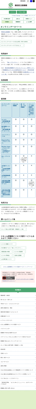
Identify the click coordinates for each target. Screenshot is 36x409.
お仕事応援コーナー (6, 259)
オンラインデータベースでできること (11, 45)
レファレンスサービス (6, 320)
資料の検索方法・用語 (6, 308)
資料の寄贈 (3, 366)
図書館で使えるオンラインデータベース (11, 341)
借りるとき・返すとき (6, 299)
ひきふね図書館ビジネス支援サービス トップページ (17, 266)
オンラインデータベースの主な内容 (14, 41)
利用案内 (7, 21)
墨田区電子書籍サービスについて (9, 312)
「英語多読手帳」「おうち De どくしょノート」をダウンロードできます (17, 383)
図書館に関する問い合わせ (8, 388)
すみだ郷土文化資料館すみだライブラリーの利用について (16, 374)
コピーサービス (5, 361)
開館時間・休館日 (5, 295)
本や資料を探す (7, 18)
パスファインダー (5, 328)
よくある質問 (29, 21)
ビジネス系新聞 (18, 251)
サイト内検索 (25, 15)
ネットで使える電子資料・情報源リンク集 (12, 229)
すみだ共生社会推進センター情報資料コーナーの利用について (17, 370)
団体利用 (3, 349)
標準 (28, 1)
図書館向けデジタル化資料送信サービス (14, 70)
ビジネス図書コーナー (7, 244)
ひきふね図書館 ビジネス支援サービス (11, 324)
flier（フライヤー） (12, 62)
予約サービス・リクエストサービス (10, 303)
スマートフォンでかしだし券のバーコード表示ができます (16, 336)
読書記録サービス (5, 316)
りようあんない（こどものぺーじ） (10, 378)
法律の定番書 (17, 255)
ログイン (12, 12)
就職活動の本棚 (5, 251)
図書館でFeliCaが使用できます (9, 332)
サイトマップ (32, 15)
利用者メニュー (29, 18)
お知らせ (18, 18)
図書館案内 (18, 21)
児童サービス (4, 353)
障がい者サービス (5, 357)
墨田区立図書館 (5, 32)
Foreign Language (16, 15)
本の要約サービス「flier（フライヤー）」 (12, 247)
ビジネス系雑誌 (5, 255)
